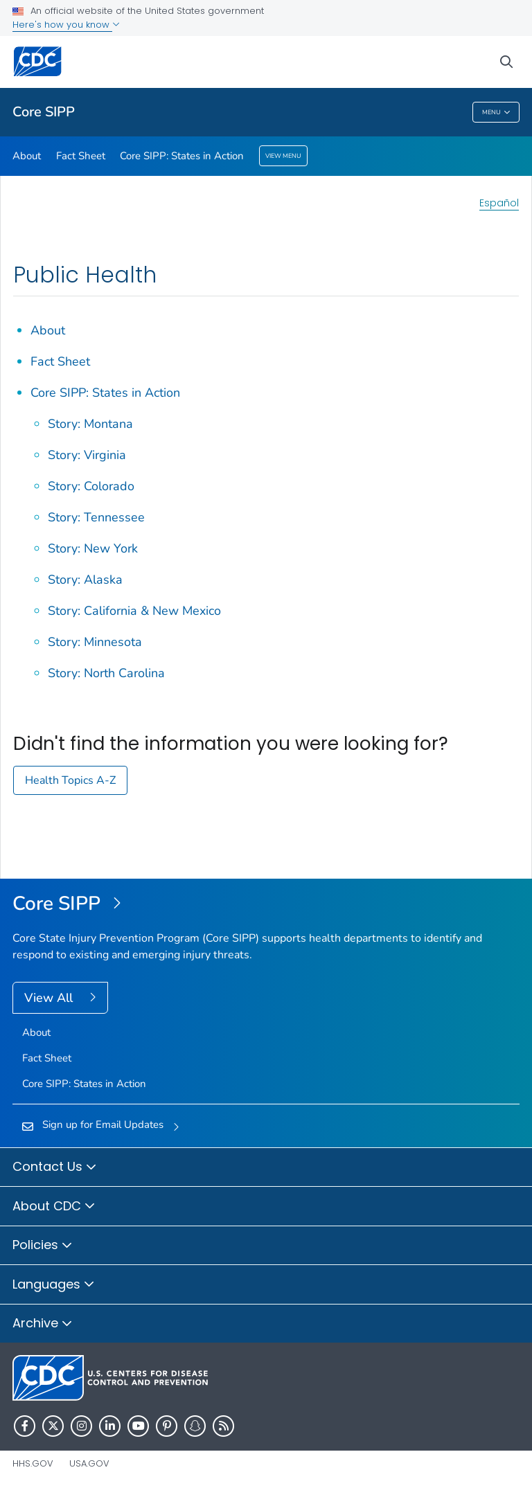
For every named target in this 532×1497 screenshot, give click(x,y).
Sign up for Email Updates (102, 1124)
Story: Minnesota (95, 642)
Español (499, 203)
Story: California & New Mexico (134, 610)
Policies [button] (42, 1245)
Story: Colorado (91, 486)
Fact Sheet (80, 156)
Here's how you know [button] (66, 24)
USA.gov (89, 1463)
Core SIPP (43, 111)
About (26, 156)
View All (50, 997)
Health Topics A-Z (70, 780)
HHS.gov (32, 1463)
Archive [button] (42, 1324)
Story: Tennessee (96, 517)
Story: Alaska (85, 579)
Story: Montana (90, 423)
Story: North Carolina (106, 673)
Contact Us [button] (54, 1167)
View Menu (283, 156)
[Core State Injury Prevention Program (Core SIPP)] (266, 904)
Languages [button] (53, 1285)
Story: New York (93, 548)
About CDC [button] (54, 1207)
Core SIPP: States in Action (182, 156)
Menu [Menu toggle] (496, 112)
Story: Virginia (87, 455)
